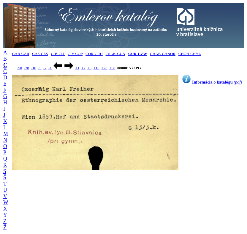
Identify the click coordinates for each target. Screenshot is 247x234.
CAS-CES (40, 53)
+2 (83, 68)
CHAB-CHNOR (162, 53)
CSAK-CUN (115, 53)
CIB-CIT (58, 53)
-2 (45, 68)
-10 (33, 68)
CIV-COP (75, 53)
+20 (104, 68)
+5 (89, 68)
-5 (39, 68)
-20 (26, 68)
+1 (77, 68)
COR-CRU (94, 53)
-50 (19, 68)
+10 (96, 68)
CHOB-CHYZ (189, 53)
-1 (50, 68)
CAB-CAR (20, 53)
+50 (112, 68)
